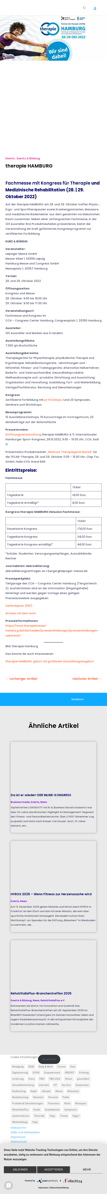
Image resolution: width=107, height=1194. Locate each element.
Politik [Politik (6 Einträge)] (66, 1097)
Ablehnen (20, 1169)
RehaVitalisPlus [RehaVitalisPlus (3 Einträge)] (20, 1109)
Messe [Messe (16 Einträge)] (59, 1091)
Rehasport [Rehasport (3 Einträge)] (80, 1103)
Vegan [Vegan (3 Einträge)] (75, 1115)
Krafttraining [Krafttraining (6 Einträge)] (19, 1091)
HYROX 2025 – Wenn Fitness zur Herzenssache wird (51, 894)
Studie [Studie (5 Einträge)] (36, 1109)
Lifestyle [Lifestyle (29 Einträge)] (46, 1091)
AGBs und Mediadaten (25, 1132)
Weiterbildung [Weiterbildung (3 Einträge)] (19, 1122)
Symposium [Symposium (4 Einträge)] (70, 1109)
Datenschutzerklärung (59, 1188)
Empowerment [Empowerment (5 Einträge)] (52, 1072)
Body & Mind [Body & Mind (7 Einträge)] (46, 1066)
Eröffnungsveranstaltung (23, 434)
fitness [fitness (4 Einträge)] (68, 1078)
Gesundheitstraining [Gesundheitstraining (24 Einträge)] (23, 1085)
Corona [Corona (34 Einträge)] (61, 1066)
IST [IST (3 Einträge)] (55, 1085)
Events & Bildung (28, 158)
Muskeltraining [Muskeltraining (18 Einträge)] (20, 1097)
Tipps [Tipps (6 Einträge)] (52, 1115)
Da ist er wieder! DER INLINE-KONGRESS (41, 795)
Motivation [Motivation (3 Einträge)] (73, 1091)
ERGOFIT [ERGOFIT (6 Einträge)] (69, 1072)
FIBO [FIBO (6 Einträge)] (41, 1078)
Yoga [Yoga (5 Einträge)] (35, 1122)
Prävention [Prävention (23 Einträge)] (54, 1103)
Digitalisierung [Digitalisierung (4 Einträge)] (20, 1072)
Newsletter (49, 1059)
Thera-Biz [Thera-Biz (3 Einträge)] (39, 1115)
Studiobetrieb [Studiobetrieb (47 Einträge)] (52, 1109)
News (43, 802)
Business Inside (20, 802)
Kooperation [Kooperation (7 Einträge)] (82, 1085)
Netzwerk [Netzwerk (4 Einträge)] (38, 1097)
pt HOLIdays (52, 400)
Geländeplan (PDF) (18, 606)
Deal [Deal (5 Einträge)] (72, 1066)
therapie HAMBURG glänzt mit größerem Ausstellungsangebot (49, 661)
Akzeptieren (53, 1169)
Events (10, 158)
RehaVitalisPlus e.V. (53, 1000)
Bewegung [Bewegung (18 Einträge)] (18, 1066)
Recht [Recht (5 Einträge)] (67, 1103)
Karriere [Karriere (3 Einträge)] (66, 1085)
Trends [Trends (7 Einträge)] (64, 1115)
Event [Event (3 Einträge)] (31, 1078)
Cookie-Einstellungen (24, 1057)
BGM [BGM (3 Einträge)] (31, 1066)
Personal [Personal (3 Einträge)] (53, 1097)
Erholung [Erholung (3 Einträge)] (84, 1072)
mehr (87, 1169)
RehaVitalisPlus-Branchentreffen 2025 (41, 993)
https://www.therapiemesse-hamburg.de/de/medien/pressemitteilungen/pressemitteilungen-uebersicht (52, 630)
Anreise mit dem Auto (20, 613)
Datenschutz (19, 1141)
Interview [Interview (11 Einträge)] (44, 1085)
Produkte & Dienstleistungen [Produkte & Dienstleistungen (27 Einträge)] (27, 1103)
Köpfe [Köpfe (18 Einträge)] (34, 1091)
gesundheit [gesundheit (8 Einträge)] (83, 1078)
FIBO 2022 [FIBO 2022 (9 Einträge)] (54, 1078)
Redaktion (78, 699)
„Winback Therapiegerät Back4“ (69, 452)
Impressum (18, 1137)
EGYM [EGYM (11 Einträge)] (36, 1072)
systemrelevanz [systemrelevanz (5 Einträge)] (20, 1115)
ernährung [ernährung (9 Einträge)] (18, 1078)
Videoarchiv (18, 1127)
